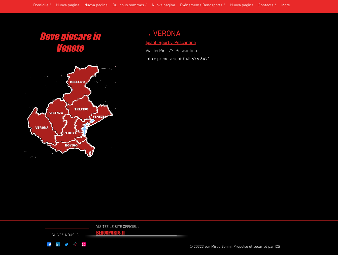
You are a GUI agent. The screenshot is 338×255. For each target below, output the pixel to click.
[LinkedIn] (58, 244)
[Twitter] (66, 244)
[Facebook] (49, 244)
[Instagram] (84, 244)
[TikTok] (75, 244)
